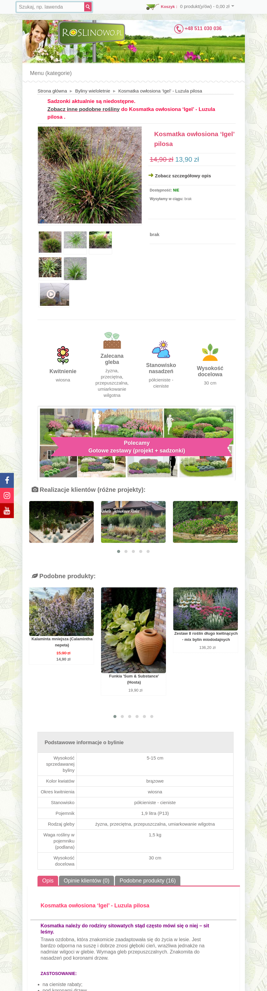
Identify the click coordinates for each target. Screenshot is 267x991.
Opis (47, 881)
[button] (118, 551)
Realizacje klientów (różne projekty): (89, 489)
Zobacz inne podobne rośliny (83, 109)
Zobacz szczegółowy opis (183, 175)
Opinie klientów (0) (86, 881)
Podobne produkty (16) (148, 881)
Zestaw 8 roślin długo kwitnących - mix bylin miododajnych (206, 636)
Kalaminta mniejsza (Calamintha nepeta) (61, 642)
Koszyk (168, 6)
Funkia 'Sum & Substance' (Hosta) (134, 679)
